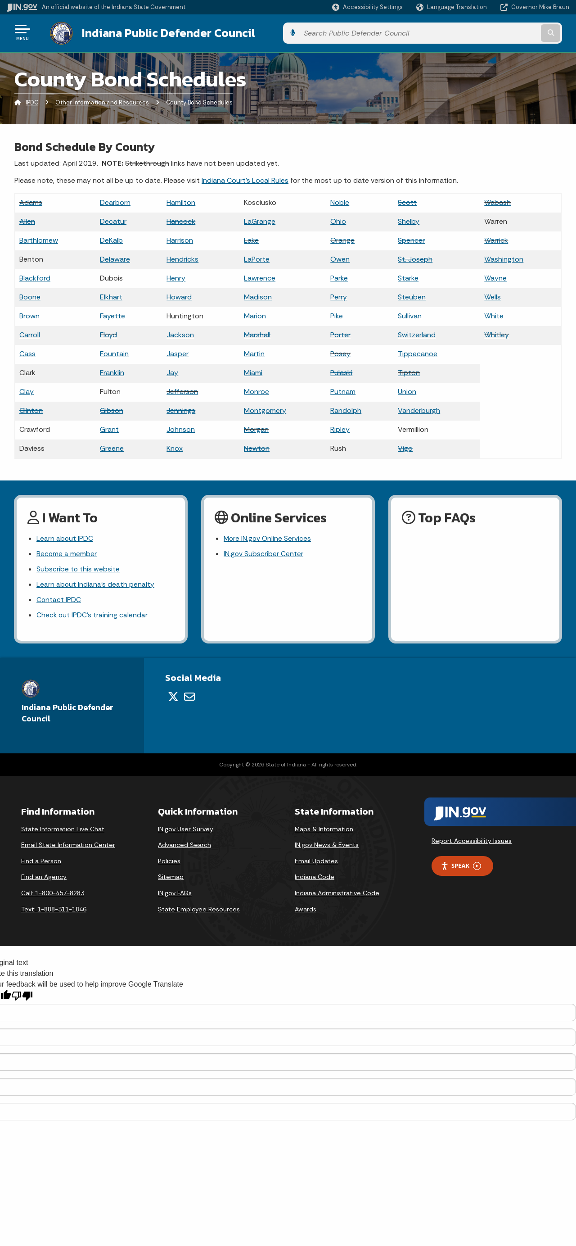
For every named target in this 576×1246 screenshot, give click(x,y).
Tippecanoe (417, 352)
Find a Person (41, 862)
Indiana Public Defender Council (159, 32)
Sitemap (171, 878)
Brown (29, 314)
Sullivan (410, 314)
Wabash (497, 200)
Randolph (345, 408)
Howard (179, 295)
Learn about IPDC (65, 537)
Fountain (114, 352)
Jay (172, 371)
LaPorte (257, 257)
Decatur (113, 219)
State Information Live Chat (62, 830)
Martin (254, 352)
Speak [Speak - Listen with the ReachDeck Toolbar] (461, 867)
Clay (26, 389)
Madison (258, 295)
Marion (255, 314)
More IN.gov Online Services (268, 537)
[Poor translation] (22, 997)
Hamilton (180, 200)
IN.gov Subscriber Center (264, 552)
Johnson (180, 427)
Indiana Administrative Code (337, 894)
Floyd (108, 333)
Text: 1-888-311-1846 (53, 910)
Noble (339, 200)
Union (407, 389)
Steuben (412, 295)
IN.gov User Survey (185, 830)
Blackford (34, 276)
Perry (338, 295)
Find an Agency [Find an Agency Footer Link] (44, 878)
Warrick (496, 238)
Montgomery (265, 408)
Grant (109, 427)
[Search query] (504, 32)
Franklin (112, 371)
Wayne (495, 276)
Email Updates (316, 862)
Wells (492, 295)
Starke (408, 276)
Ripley (340, 427)
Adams (30, 200)
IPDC (32, 101)
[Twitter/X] (173, 698)
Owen (340, 257)
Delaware (115, 257)
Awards (305, 910)
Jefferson (182, 389)
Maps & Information (324, 830)
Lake (251, 238)
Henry (175, 276)
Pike (336, 314)
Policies (169, 862)
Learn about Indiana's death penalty (95, 584)
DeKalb (111, 238)
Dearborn (115, 200)
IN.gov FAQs (175, 894)
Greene (112, 446)
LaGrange (259, 219)
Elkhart (111, 295)
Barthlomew (38, 238)
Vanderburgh (419, 408)
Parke (339, 276)
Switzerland (417, 333)
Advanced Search (184, 846)
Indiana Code (314, 878)
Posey (340, 352)
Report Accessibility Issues (472, 842)
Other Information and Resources (102, 101)
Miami (253, 371)
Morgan (256, 427)
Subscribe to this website (78, 569)
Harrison (179, 238)
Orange (342, 238)
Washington (503, 257)
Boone (29, 295)
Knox (174, 446)
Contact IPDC (58, 600)
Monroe (256, 389)
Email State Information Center (68, 846)
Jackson (180, 333)
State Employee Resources (199, 910)
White (494, 314)
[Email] (189, 698)
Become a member (66, 552)
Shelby (408, 219)
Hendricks (182, 257)
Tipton (409, 371)
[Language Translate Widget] (452, 7)
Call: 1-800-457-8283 (52, 894)
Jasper (177, 352)
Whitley (496, 333)
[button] (367, 7)
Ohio (338, 219)
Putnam (343, 389)
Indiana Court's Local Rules (245, 179)
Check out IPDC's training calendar (92, 616)
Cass (27, 352)
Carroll (29, 333)
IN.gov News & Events (327, 846)
